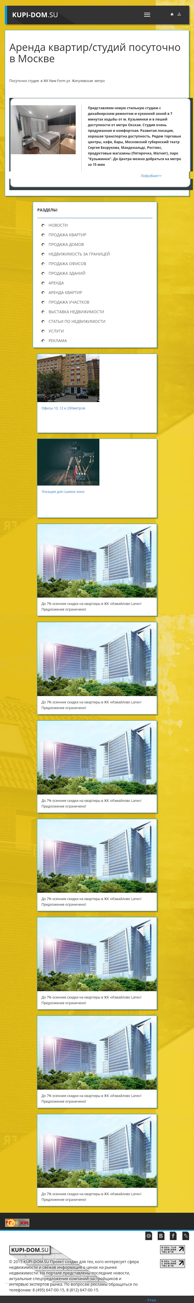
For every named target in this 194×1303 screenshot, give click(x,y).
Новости (58, 225)
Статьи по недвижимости (77, 321)
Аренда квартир (65, 292)
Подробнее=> (151, 175)
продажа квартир (67, 234)
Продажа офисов (67, 263)
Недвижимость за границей (79, 254)
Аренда (56, 282)
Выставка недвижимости (76, 311)
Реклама (58, 340)
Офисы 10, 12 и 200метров (66, 408)
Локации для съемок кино (64, 491)
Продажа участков (69, 302)
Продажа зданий (67, 273)
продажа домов (66, 244)
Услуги (56, 331)
